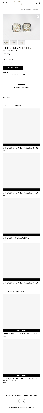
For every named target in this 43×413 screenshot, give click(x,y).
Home (4, 9)
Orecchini (15, 9)
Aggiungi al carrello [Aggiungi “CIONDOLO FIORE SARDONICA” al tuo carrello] (21, 235)
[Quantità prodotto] (7, 62)
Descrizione (21, 84)
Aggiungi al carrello (13, 68)
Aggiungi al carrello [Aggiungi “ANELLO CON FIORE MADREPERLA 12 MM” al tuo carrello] (21, 330)
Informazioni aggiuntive (21, 87)
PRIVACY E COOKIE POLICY (13, 395)
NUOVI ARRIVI (15, 75)
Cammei (9, 9)
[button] (3, 3)
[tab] (21, 84)
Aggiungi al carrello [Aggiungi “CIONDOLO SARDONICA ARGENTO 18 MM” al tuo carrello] (21, 145)
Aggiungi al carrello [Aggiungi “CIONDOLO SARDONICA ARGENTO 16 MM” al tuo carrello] (21, 280)
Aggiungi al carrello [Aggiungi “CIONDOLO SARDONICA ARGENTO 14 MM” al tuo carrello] (21, 190)
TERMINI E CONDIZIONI (30, 395)
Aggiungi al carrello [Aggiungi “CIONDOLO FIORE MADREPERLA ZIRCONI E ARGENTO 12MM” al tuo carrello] (21, 375)
